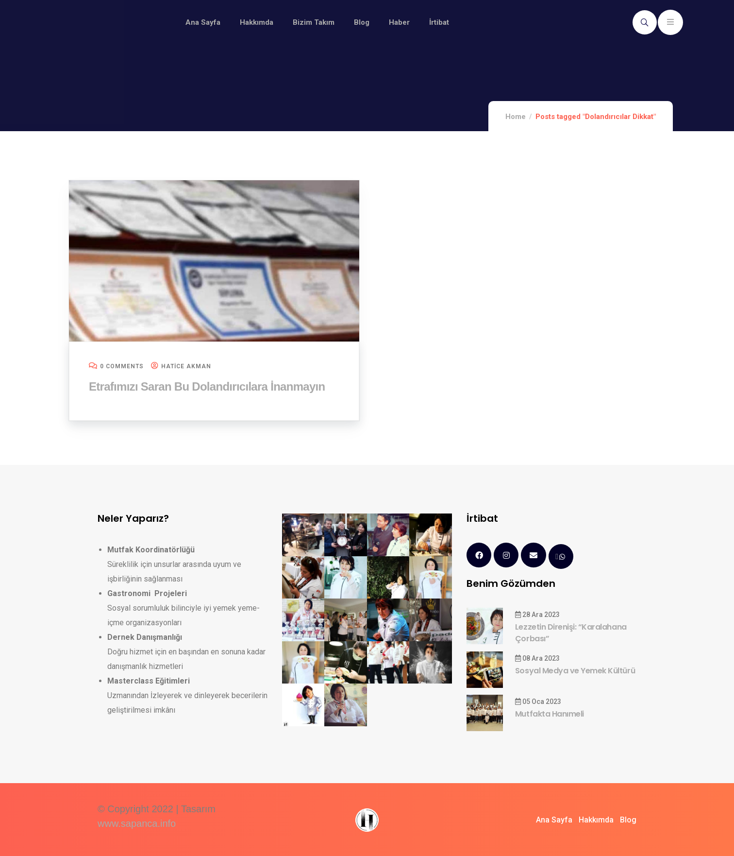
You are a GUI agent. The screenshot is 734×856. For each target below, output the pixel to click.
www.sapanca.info (137, 823)
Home (515, 116)
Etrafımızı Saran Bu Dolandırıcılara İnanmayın (207, 386)
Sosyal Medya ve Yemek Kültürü (575, 670)
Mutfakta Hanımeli (549, 713)
